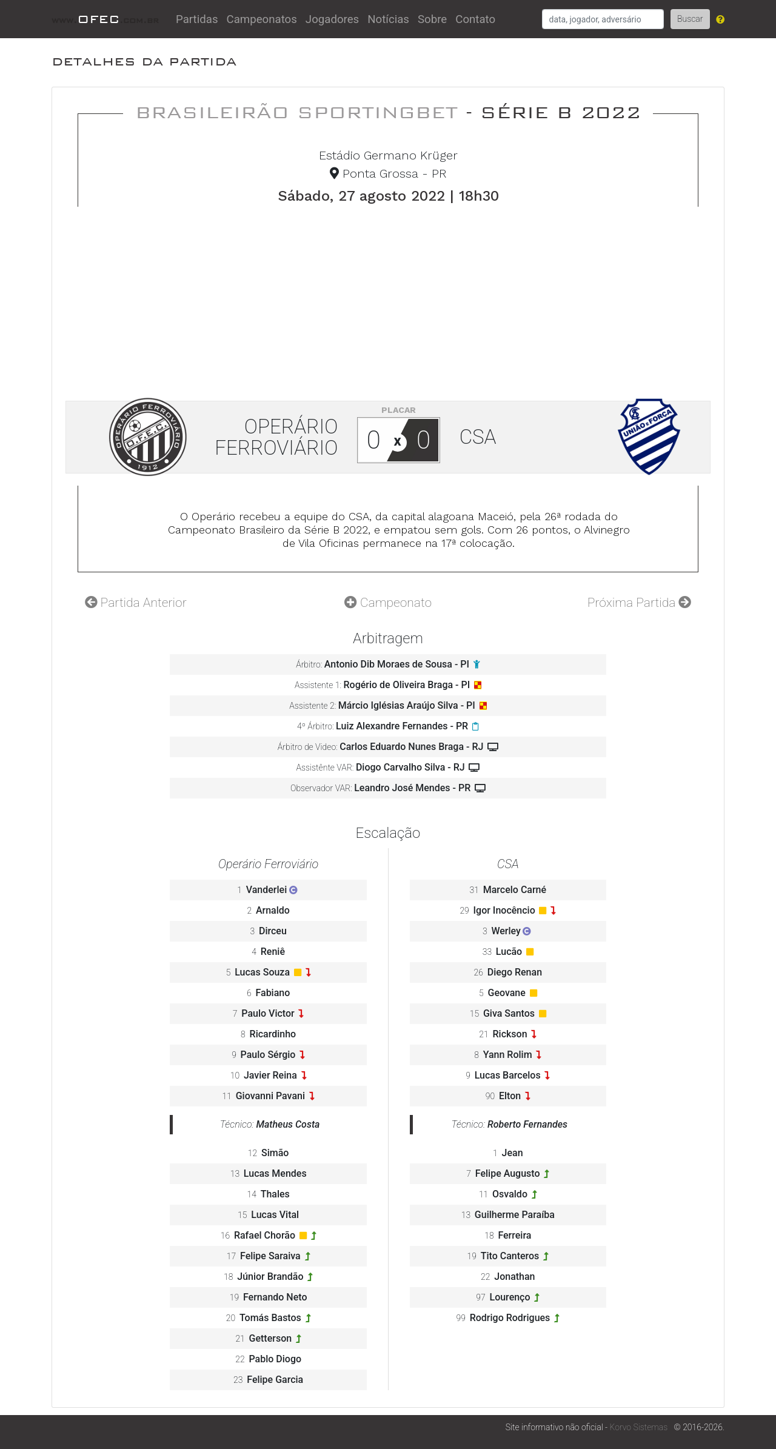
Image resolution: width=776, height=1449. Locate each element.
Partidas (197, 19)
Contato (475, 19)
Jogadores (332, 19)
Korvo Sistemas (639, 1427)
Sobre (432, 19)
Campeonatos (262, 19)
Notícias (388, 19)
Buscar (690, 19)
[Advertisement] (388, 298)
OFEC (105, 19)
